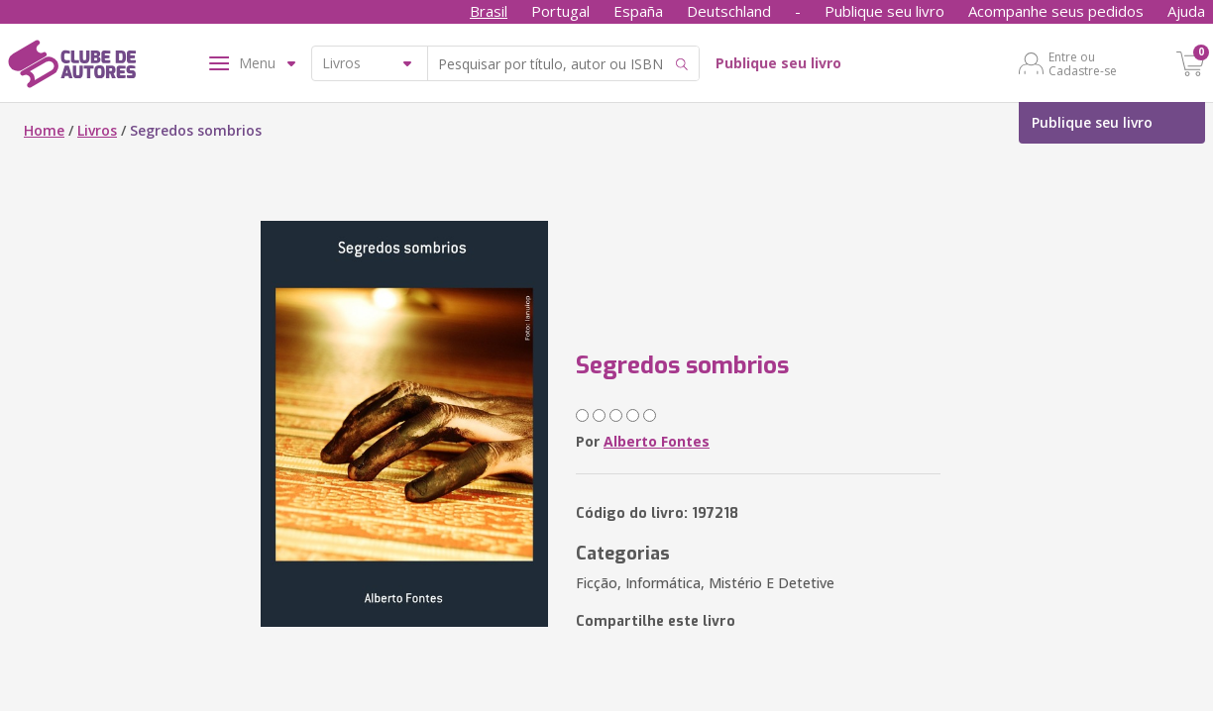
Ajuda (1186, 11)
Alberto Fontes (657, 441)
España (638, 11)
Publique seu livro (884, 11)
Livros (97, 130)
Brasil (488, 11)
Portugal (560, 11)
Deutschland (729, 11)
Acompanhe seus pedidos (1056, 11)
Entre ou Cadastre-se (1082, 63)
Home (44, 130)
